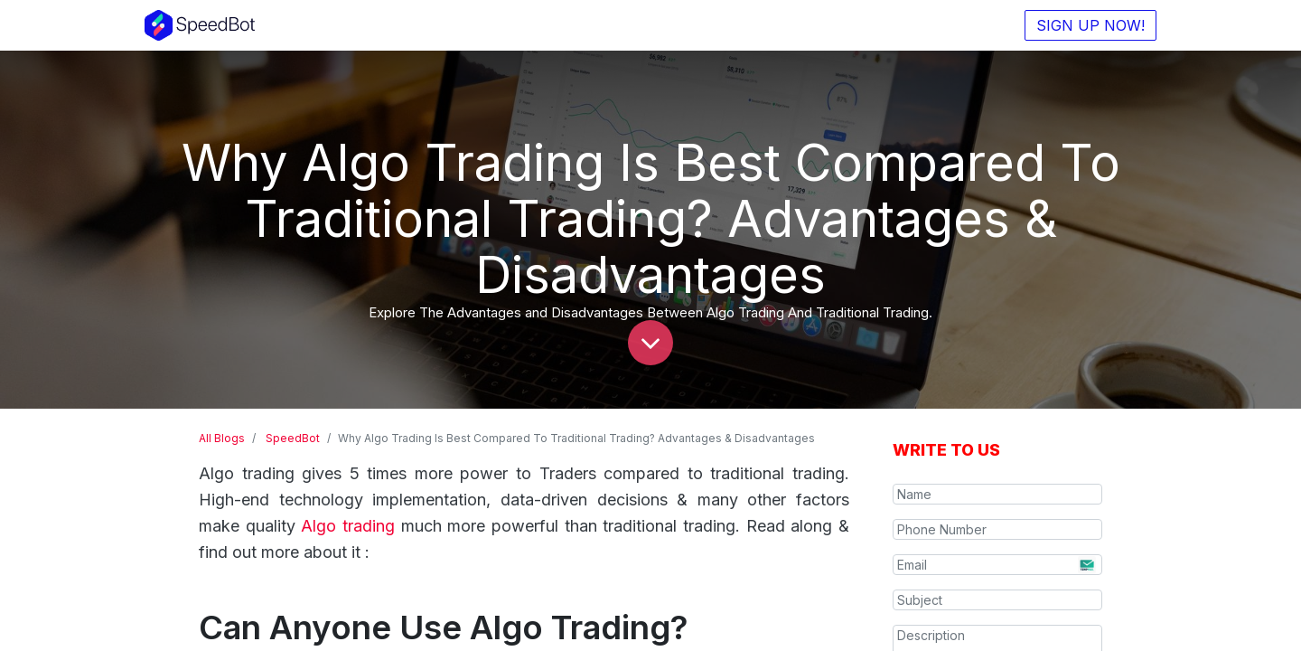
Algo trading (348, 525)
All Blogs (222, 438)
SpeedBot (293, 438)
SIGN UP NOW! (1086, 25)
